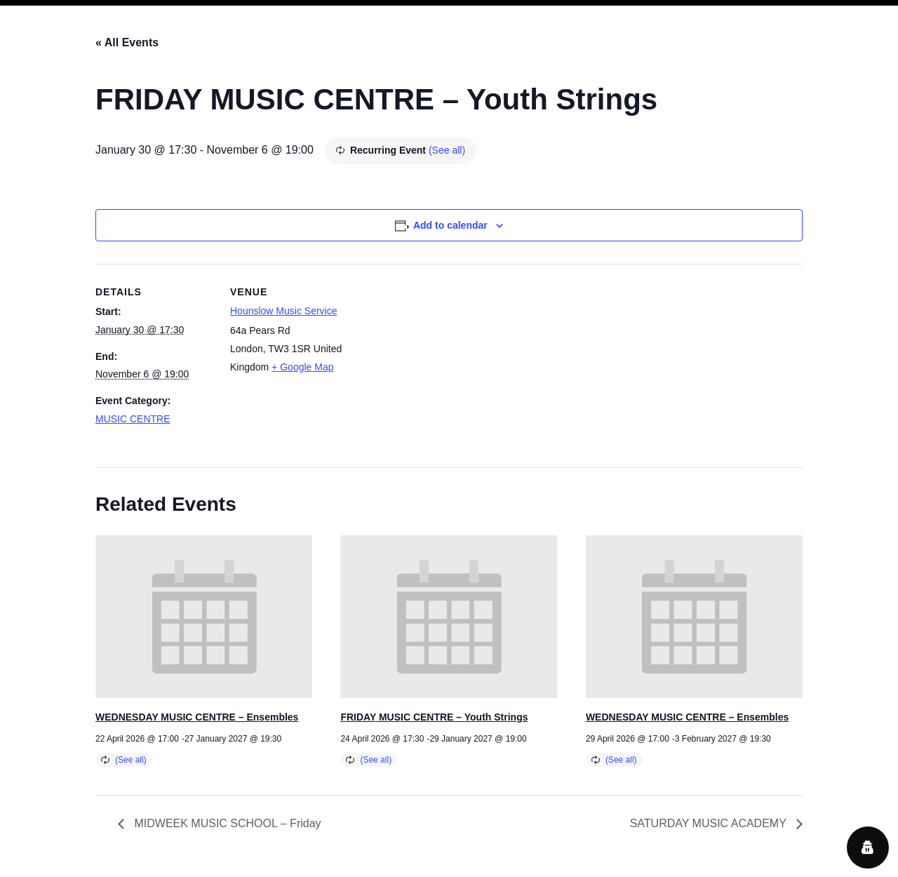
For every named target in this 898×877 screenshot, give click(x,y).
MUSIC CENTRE (132, 418)
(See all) (447, 150)
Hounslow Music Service (283, 310)
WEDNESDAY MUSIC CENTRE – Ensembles (196, 717)
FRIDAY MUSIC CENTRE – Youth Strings (434, 717)
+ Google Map (302, 367)
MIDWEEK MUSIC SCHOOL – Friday (226, 823)
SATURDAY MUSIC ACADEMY (709, 823)
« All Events (127, 42)
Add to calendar (450, 225)
